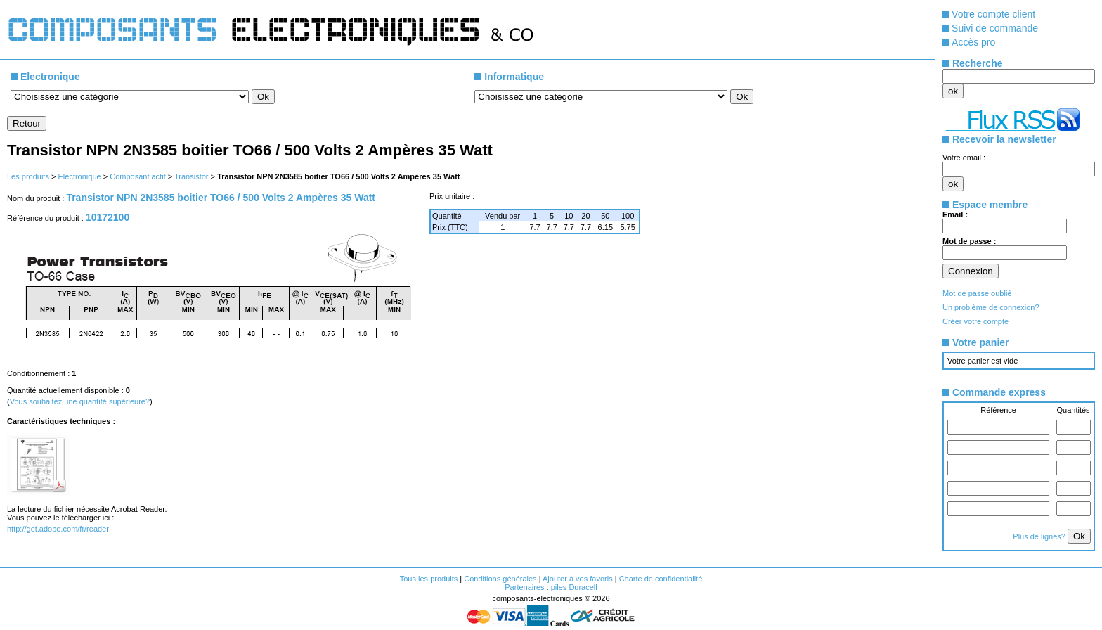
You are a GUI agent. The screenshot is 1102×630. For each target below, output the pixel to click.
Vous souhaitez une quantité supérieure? (80, 401)
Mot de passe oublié (976, 293)
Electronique (79, 176)
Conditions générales (500, 578)
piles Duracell (574, 587)
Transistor (191, 176)
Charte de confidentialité (661, 578)
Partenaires (524, 587)
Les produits (28, 176)
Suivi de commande (995, 28)
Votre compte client (993, 14)
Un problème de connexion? (990, 307)
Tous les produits (429, 578)
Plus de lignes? (1040, 536)
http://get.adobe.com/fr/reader (58, 529)
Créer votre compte (975, 321)
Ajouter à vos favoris (578, 578)
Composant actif (137, 176)
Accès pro (973, 42)
